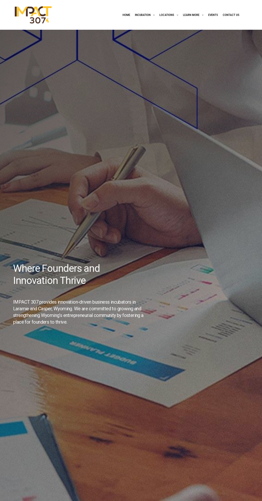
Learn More (191, 15)
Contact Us (231, 15)
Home (126, 15)
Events (213, 15)
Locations (166, 15)
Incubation (143, 15)
